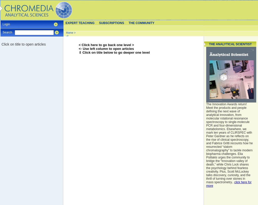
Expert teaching (80, 23)
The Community (141, 23)
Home (69, 32)
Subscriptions (111, 23)
